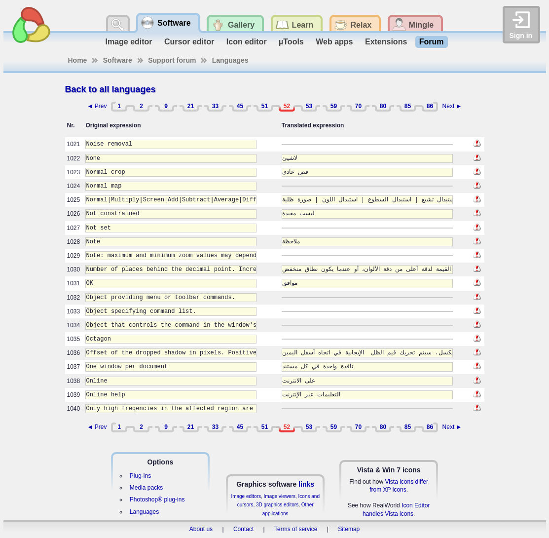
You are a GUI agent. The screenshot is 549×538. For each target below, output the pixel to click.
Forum (431, 42)
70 (358, 106)
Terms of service (295, 529)
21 (190, 106)
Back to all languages (110, 89)
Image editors (246, 496)
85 (407, 106)
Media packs (146, 487)
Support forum (172, 60)
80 (383, 106)
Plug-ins (140, 475)
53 (309, 106)
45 (240, 106)
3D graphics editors (277, 504)
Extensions (386, 42)
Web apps (334, 42)
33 (215, 106)
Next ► (452, 106)
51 (264, 106)
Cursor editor (189, 42)
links (306, 484)
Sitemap (349, 529)
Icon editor (246, 42)
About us (201, 529)
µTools (291, 42)
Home (77, 60)
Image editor (128, 42)
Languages (230, 60)
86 (430, 106)
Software (117, 60)
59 (333, 106)
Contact (243, 529)
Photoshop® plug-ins (157, 499)
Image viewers (279, 496)
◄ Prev (97, 106)
